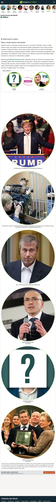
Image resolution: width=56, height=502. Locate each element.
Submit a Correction (49, 472)
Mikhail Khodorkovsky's (17, 59)
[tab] (28, 39)
